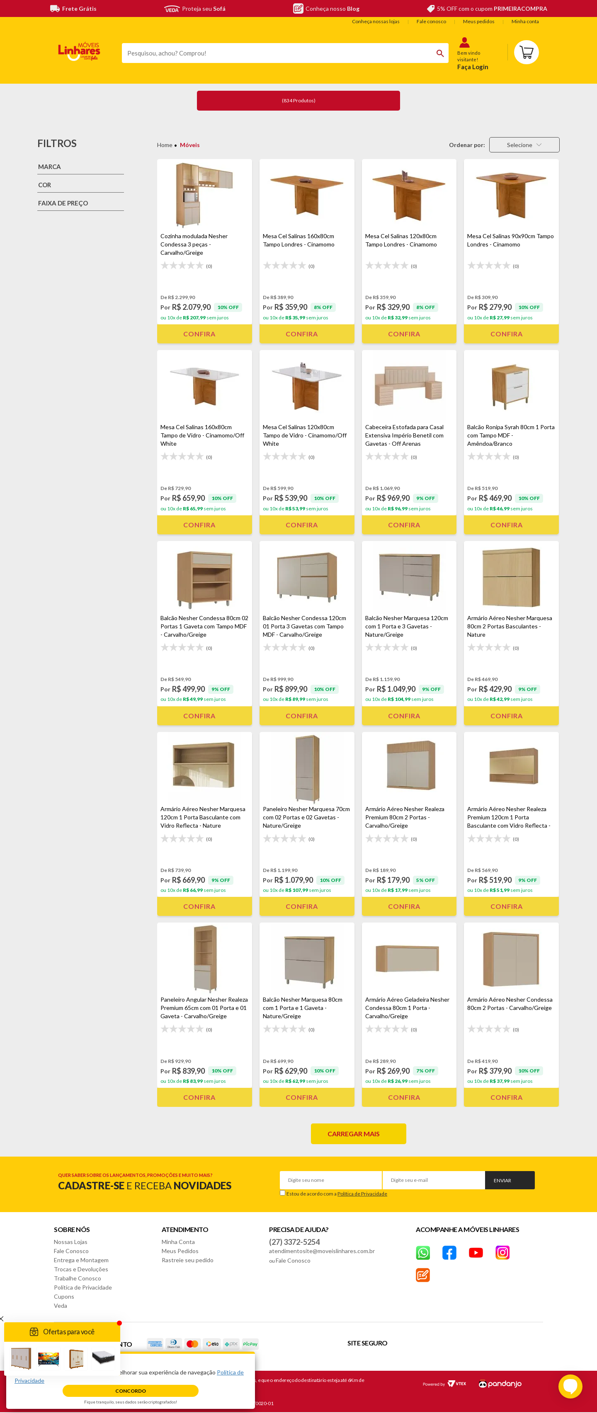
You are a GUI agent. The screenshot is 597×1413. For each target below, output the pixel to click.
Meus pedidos (479, 21)
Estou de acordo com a (336, 1194)
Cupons (64, 1296)
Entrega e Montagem (81, 1259)
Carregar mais (354, 1134)
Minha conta (525, 21)
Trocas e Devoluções (81, 1269)
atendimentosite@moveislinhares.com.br (322, 1250)
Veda (60, 1305)
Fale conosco (431, 21)
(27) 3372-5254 (294, 1241)
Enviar (502, 1180)
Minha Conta (178, 1241)
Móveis (190, 144)
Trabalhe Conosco (77, 1278)
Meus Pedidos (180, 1250)
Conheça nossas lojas (376, 21)
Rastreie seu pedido (188, 1259)
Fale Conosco (71, 1250)
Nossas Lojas (70, 1241)
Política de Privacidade (362, 1194)
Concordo (130, 1391)
